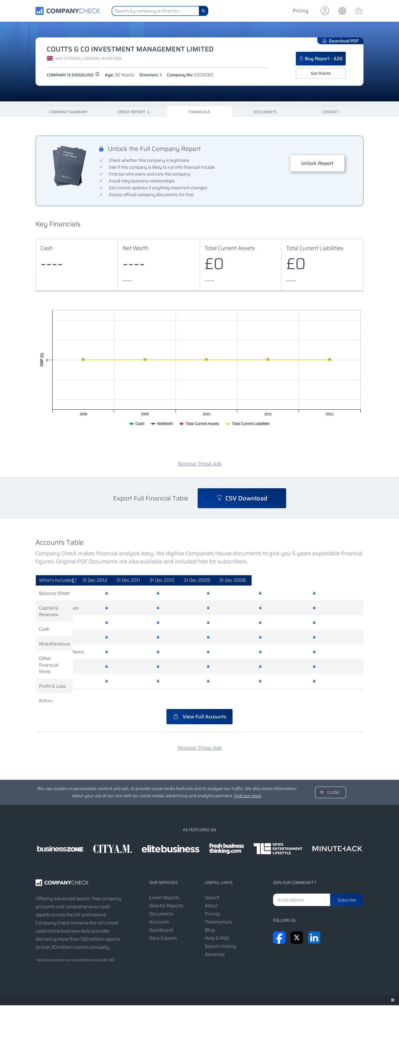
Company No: (190, 74)
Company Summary (68, 112)
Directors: (150, 74)
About (211, 892)
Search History (220, 933)
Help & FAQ (217, 925)
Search (212, 884)
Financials (199, 112)
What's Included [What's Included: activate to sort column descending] (56, 580)
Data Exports (163, 925)
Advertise (215, 941)
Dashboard (161, 917)
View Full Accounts (199, 703)
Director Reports (166, 892)
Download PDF (340, 40)
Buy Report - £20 (321, 58)
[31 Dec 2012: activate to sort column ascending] (132, 580)
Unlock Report (317, 163)
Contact (330, 112)
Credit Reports (164, 884)
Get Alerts (321, 73)
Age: (119, 74)
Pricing (300, 11)
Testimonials (218, 909)
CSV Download (241, 498)
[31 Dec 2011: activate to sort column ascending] (182, 580)
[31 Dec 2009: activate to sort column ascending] (283, 580)
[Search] (203, 11)
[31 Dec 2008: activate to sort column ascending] (336, 580)
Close (333, 779)
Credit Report (134, 112)
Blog (210, 917)
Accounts (159, 909)
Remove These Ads (200, 464)
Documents (265, 112)
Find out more (247, 782)
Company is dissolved (73, 75)
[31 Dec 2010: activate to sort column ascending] (231, 580)
